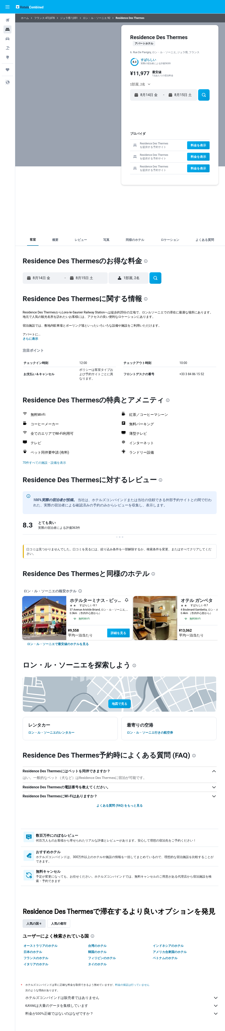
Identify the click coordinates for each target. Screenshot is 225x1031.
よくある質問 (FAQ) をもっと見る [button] (120, 805)
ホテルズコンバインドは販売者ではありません (122, 997)
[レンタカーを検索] (7, 38)
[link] (58, 644)
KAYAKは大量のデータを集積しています (122, 1005)
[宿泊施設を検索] (7, 29)
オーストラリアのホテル (41, 945)
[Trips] (7, 69)
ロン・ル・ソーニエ (96, 18)
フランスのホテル (36, 958)
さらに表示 (31, 338)
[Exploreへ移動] (7, 57)
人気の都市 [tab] (59, 923)
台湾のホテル (98, 945)
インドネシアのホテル (168, 945)
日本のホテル (33, 952)
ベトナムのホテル (165, 958)
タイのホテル (98, 964)
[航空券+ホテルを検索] (7, 48)
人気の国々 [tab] (35, 923)
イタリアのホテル (36, 964)
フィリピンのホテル (102, 958)
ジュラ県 (66, 18)
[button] (7, 7)
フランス (40, 18)
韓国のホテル (98, 952)
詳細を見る (119, 633)
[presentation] (147, 261)
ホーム (26, 18)
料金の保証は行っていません (133, 984)
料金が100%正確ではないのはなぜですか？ (122, 1013)
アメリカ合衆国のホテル (170, 952)
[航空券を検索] (7, 20)
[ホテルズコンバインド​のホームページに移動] (29, 6)
